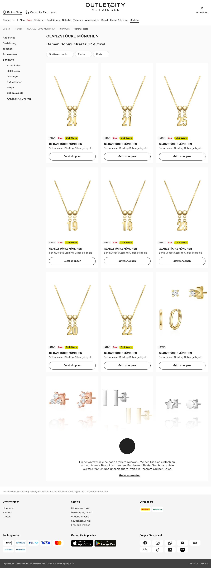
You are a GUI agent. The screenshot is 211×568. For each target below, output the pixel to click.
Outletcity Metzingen (105, 6)
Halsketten (13, 70)
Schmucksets (81, 28)
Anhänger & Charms (19, 98)
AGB (71, 563)
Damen (8, 28)
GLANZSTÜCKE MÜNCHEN (43, 28)
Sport (104, 20)
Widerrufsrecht (80, 516)
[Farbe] (83, 54)
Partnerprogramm (81, 512)
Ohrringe (12, 76)
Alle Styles (9, 37)
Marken (134, 20)
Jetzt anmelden (127, 475)
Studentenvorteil (81, 520)
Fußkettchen (14, 82)
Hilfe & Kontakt (80, 508)
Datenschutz (22, 563)
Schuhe (66, 20)
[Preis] (101, 54)
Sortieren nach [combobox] (60, 55)
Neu (22, 20)
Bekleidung (53, 20)
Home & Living (119, 20)
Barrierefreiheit (37, 563)
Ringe (10, 87)
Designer (39, 20)
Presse (7, 516)
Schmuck (66, 28)
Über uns (8, 508)
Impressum (8, 563)
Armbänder (13, 65)
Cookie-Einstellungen (57, 563)
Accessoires (92, 20)
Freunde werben (80, 524)
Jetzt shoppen (72, 156)
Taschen (78, 20)
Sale (29, 20)
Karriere (7, 512)
